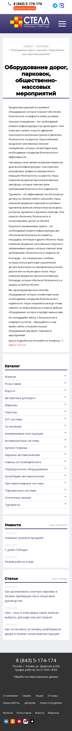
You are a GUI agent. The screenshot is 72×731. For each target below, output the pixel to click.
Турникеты (12, 505)
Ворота (10, 391)
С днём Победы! (16, 550)
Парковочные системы (20, 490)
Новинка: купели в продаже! (24, 538)
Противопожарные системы (24, 483)
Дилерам (29, 702)
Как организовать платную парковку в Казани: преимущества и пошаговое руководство (31, 596)
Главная (28, 46)
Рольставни (13, 384)
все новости (58, 525)
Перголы (11, 412)
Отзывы (53, 695)
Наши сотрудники (51, 702)
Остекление (13, 426)
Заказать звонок (24, 8)
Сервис (26, 695)
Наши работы (11, 702)
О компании (10, 695)
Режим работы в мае (19, 561)
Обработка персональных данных (36, 676)
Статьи (11, 579)
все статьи (59, 578)
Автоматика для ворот (20, 398)
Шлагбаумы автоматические (24, 476)
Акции (39, 695)
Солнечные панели (18, 497)
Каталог (12, 366)
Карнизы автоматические (22, 455)
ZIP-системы (13, 419)
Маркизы (11, 405)
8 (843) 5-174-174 (27, 3)
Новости (13, 525)
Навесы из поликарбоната (23, 462)
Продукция (42, 46)
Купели (16, 448)
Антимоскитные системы (22, 441)
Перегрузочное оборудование (26, 469)
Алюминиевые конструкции (24, 433)
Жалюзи (10, 376)
